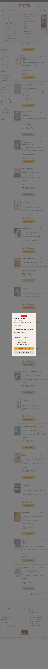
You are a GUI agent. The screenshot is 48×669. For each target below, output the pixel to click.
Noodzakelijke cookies (22, 340)
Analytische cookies (21, 342)
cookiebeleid (29, 335)
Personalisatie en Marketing (23, 344)
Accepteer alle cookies (24, 348)
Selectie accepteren (24, 352)
